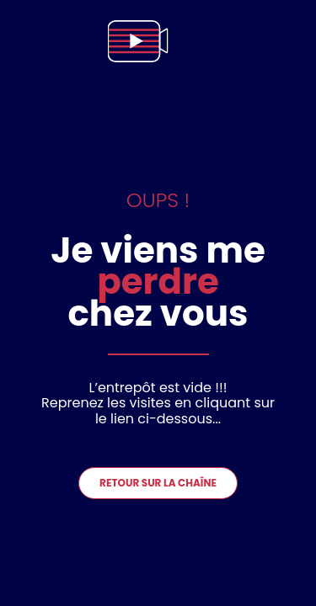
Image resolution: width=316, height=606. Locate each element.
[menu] (285, 41)
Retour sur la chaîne (158, 483)
